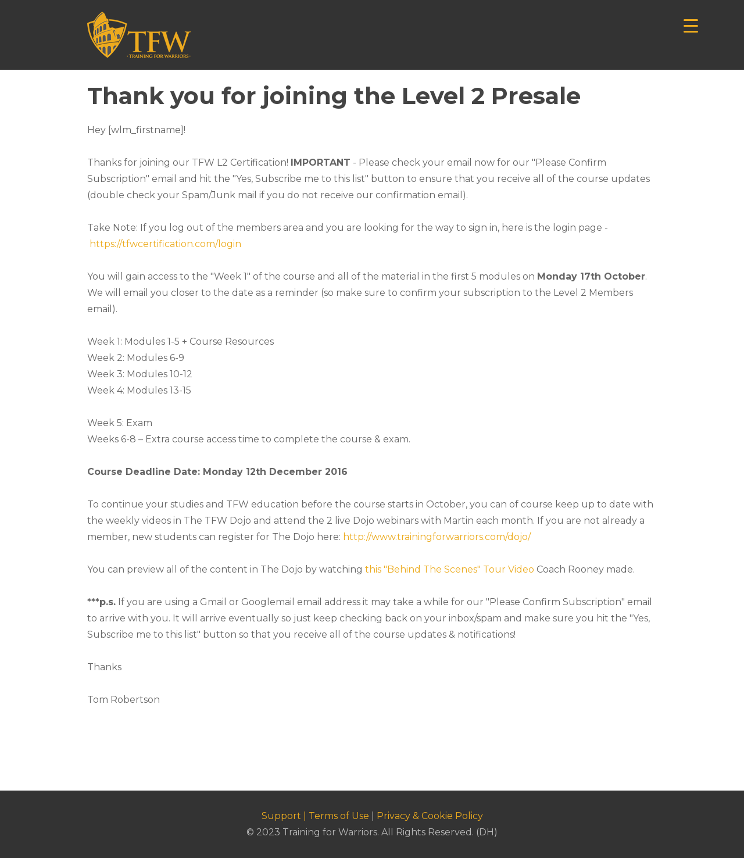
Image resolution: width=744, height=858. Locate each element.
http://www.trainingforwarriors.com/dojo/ (437, 536)
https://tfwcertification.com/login (165, 243)
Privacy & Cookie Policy (430, 815)
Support (281, 815)
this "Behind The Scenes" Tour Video (449, 569)
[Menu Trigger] (691, 25)
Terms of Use (339, 815)
